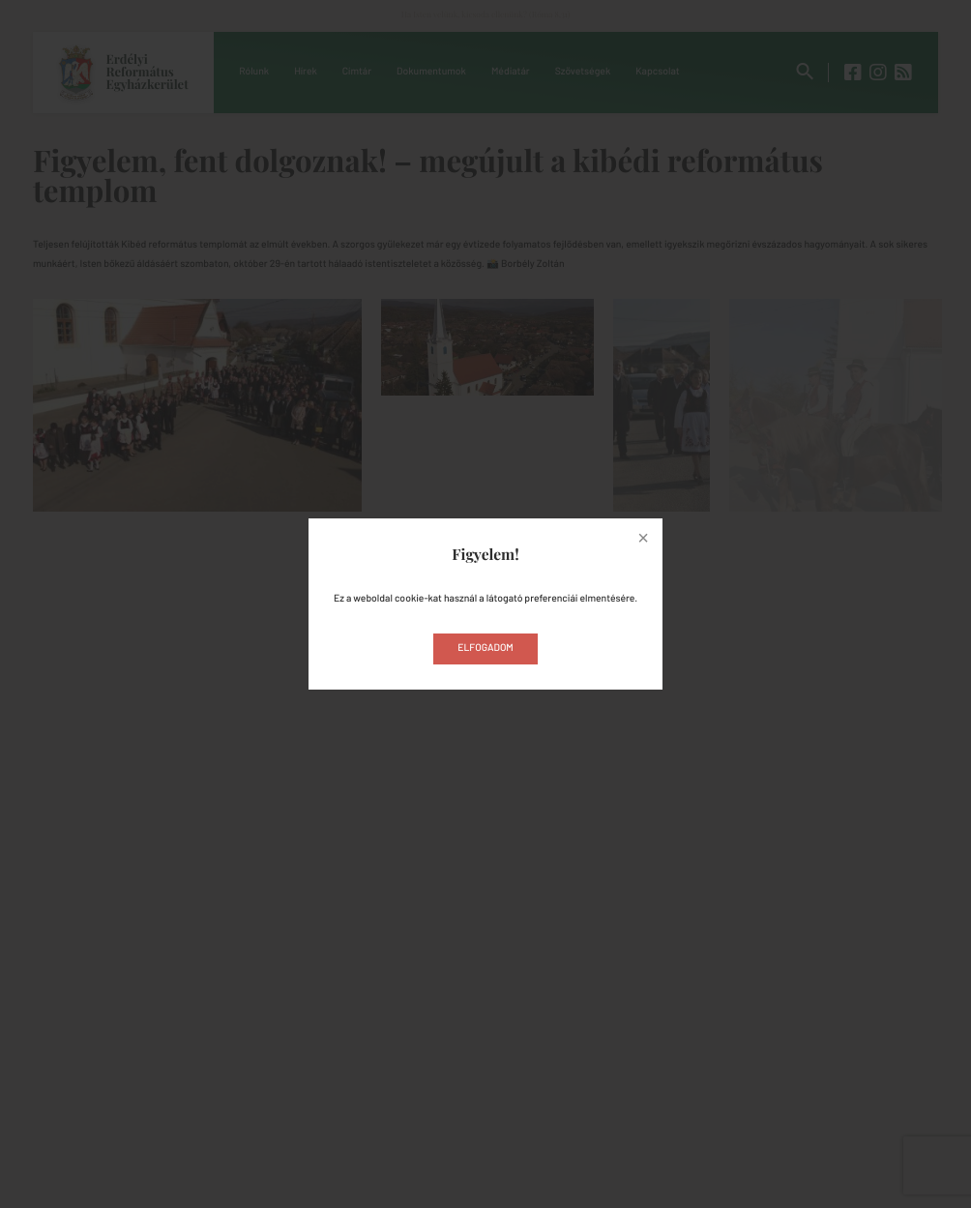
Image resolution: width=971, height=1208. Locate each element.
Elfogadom (485, 648)
